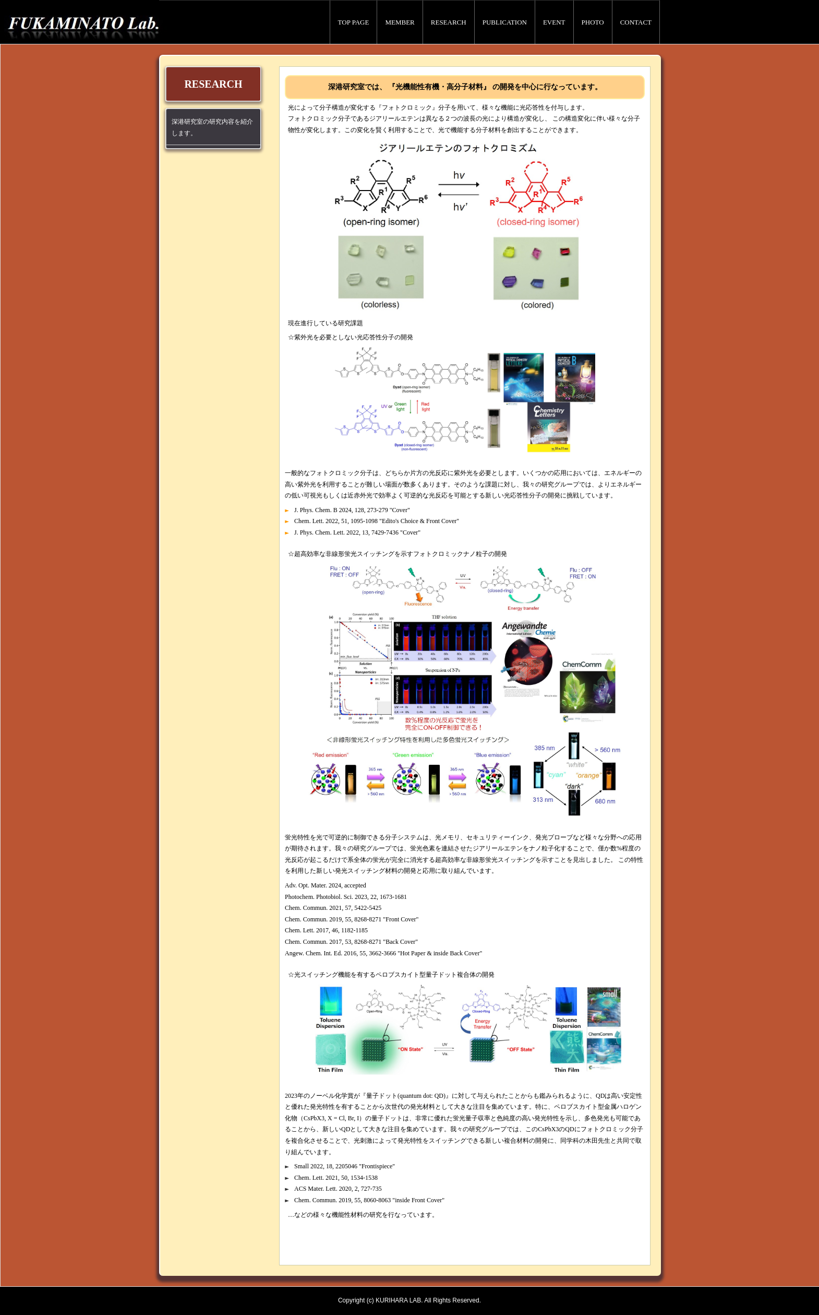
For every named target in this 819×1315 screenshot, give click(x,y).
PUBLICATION (505, 22)
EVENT (554, 22)
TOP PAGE (353, 22)
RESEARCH (448, 22)
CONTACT (636, 22)
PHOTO (593, 22)
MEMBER (399, 22)
